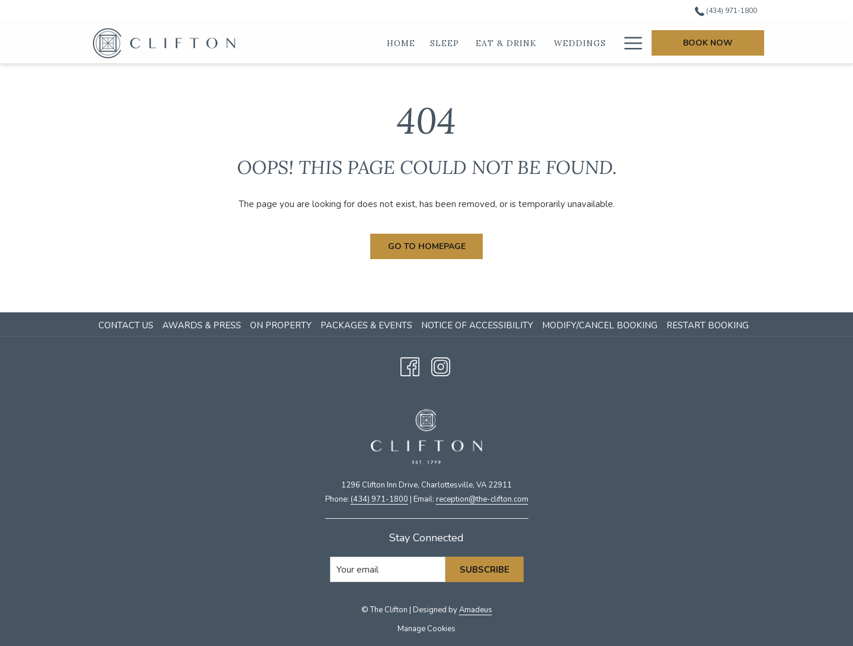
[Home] (401, 42)
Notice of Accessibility (477, 325)
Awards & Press (201, 325)
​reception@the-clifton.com (482, 499)
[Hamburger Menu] (628, 42)
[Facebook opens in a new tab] (409, 365)
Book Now (708, 43)
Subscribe (484, 570)
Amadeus (475, 610)
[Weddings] (580, 42)
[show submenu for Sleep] (467, 42)
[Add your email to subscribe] (387, 569)
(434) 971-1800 (379, 499)
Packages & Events (366, 325)
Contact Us (125, 325)
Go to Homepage (427, 246)
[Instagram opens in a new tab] (440, 365)
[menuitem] (127, 325)
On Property (281, 325)
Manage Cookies (426, 629)
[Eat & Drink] (506, 42)
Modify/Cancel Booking (600, 325)
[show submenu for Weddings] (614, 42)
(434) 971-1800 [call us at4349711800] (726, 10)
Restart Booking (707, 325)
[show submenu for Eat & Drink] (545, 42)
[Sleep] (445, 42)
